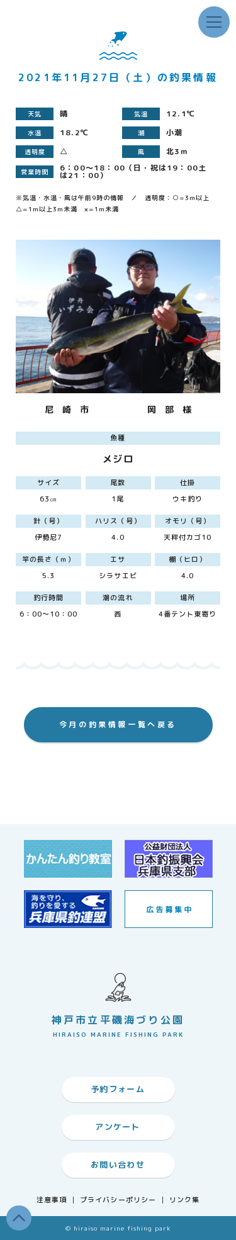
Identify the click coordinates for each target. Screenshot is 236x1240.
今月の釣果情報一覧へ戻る (118, 724)
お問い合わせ (118, 1164)
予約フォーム (118, 1089)
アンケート (117, 1126)
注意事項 (52, 1200)
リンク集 (184, 1200)
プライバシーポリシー (118, 1200)
